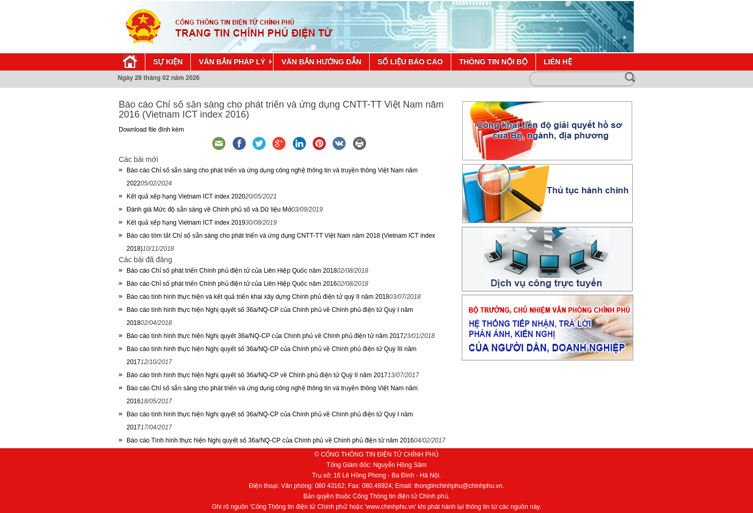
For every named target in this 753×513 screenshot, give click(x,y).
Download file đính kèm (151, 129)
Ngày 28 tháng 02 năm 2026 (159, 77)
